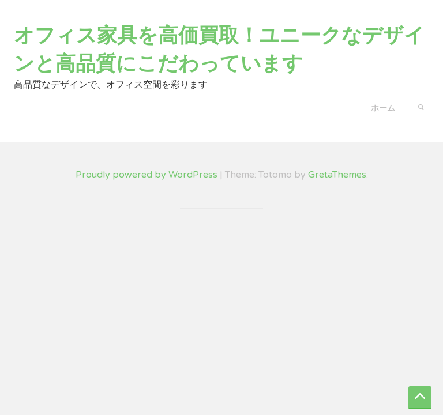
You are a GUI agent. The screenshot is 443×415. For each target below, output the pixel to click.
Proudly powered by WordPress (146, 174)
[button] (420, 106)
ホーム (383, 108)
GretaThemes (337, 174)
